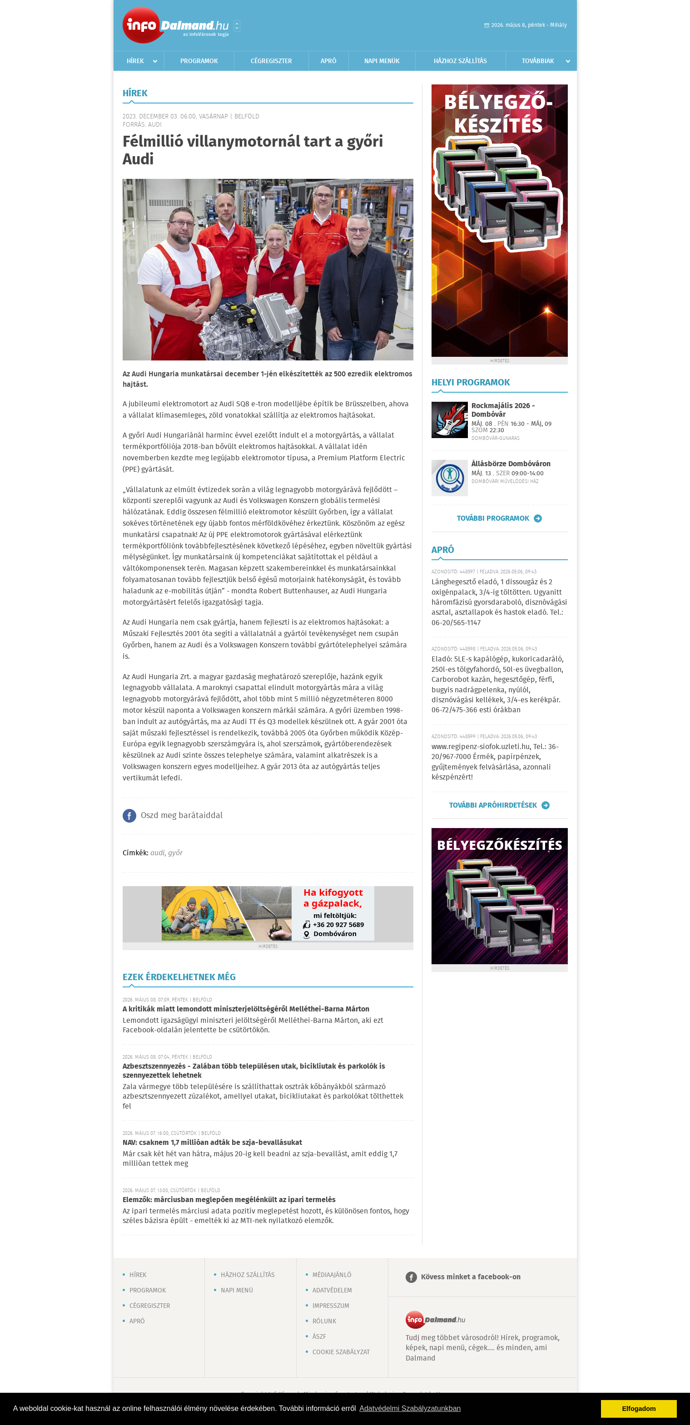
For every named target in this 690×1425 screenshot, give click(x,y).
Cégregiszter (271, 61)
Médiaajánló (332, 1275)
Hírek (135, 61)
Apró (329, 61)
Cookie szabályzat (341, 1352)
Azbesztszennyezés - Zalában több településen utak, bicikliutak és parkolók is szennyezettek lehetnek (254, 1071)
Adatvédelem (332, 1291)
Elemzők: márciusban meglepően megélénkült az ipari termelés (229, 1200)
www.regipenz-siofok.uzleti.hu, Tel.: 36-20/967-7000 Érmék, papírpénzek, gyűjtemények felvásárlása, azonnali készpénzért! (495, 762)
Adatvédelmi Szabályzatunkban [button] (410, 1408)
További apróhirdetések (493, 805)
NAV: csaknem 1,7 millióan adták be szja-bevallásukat (212, 1143)
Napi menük (382, 61)
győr (175, 853)
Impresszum (331, 1306)
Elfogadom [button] (639, 1408)
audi (157, 853)
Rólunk (324, 1321)
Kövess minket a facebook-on (471, 1277)
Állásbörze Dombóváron (511, 464)
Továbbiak (538, 61)
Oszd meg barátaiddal (182, 815)
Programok (199, 61)
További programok (493, 518)
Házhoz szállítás (460, 61)
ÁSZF (319, 1337)
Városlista (236, 26)
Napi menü (237, 1291)
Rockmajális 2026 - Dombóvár (503, 410)
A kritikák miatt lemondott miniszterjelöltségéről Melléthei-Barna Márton (246, 1009)
